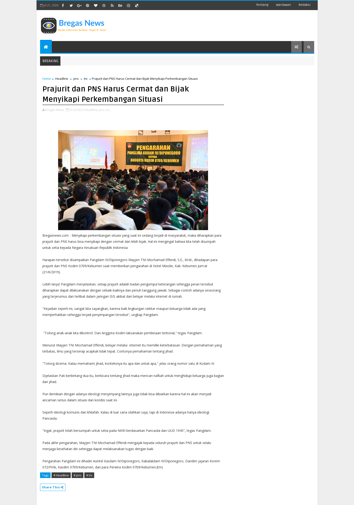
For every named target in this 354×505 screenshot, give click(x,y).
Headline (61, 78)
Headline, (91, 110)
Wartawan (283, 5)
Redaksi (304, 5)
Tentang (262, 5)
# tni (89, 475)
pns (76, 78)
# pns (78, 475)
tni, (108, 110)
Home (46, 78)
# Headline (61, 475)
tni (85, 78)
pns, (102, 110)
